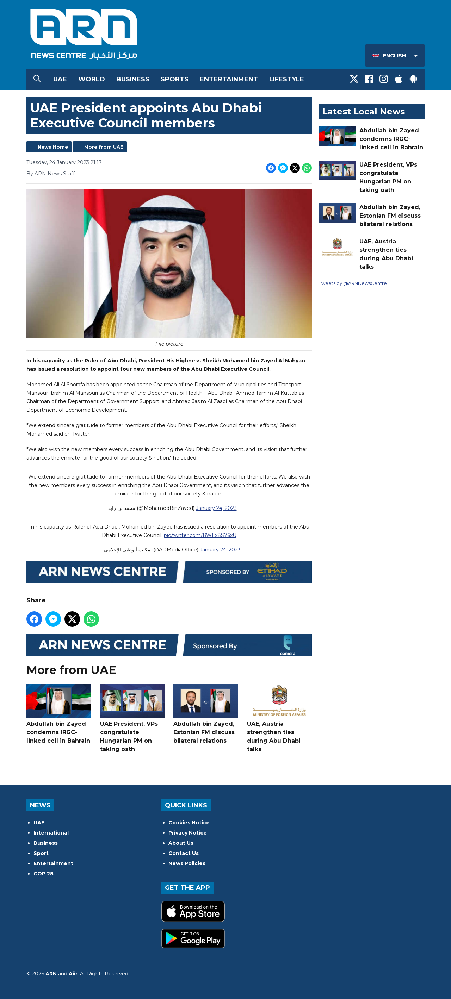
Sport (41, 853)
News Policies (186, 863)
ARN (51, 973)
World (91, 79)
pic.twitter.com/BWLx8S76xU (200, 535)
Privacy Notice (187, 833)
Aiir (73, 973)
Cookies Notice (189, 822)
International (51, 833)
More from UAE (103, 147)
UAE (60, 79)
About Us (180, 843)
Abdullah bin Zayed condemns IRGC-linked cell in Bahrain (58, 714)
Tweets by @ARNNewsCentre (353, 283)
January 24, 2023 (216, 508)
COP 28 (43, 873)
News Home (53, 147)
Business (132, 79)
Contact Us (183, 853)
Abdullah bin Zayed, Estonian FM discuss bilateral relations (205, 714)
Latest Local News (363, 111)
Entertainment (229, 79)
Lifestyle (286, 79)
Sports (175, 79)
